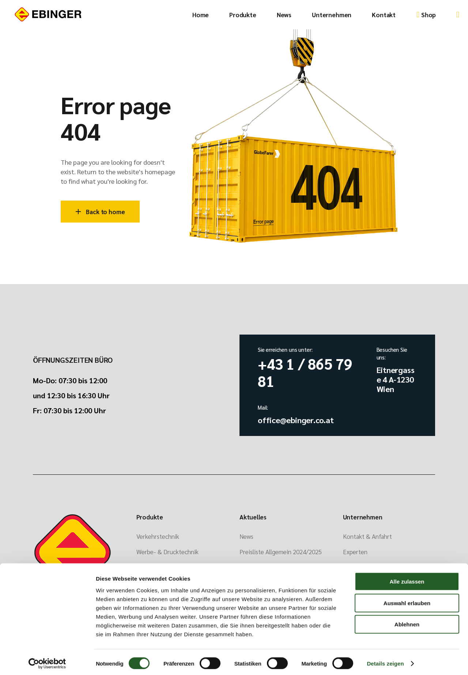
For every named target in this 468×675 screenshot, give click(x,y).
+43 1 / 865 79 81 (305, 372)
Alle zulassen (406, 578)
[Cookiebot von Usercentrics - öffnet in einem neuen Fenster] (47, 660)
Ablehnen (407, 621)
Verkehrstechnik (157, 536)
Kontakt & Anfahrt (367, 536)
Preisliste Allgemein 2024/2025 (280, 552)
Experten (355, 552)
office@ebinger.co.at (296, 420)
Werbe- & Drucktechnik (167, 552)
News (246, 536)
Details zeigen (385, 660)
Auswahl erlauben (407, 600)
